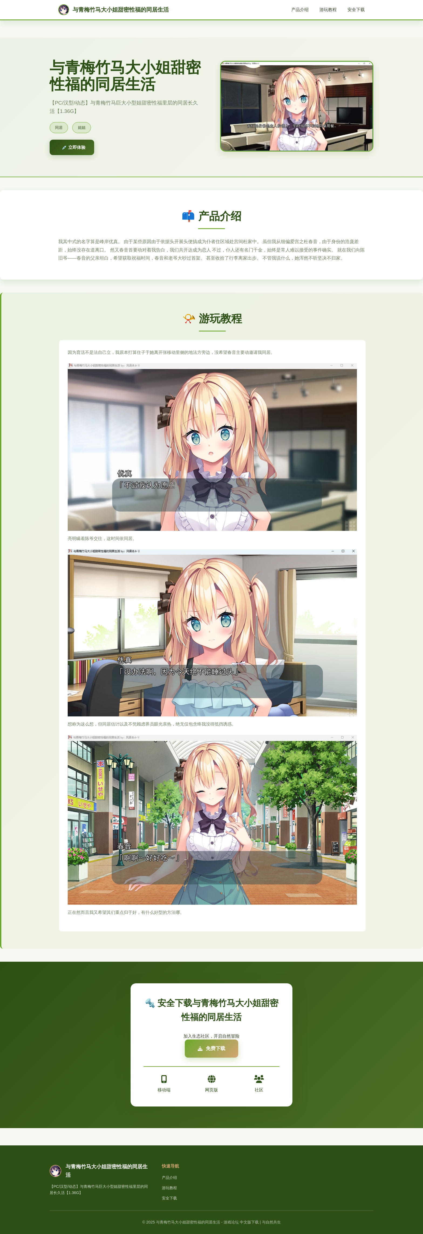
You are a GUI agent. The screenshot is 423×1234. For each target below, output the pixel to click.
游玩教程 (328, 9)
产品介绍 (300, 9)
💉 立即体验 (74, 147)
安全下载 (356, 9)
